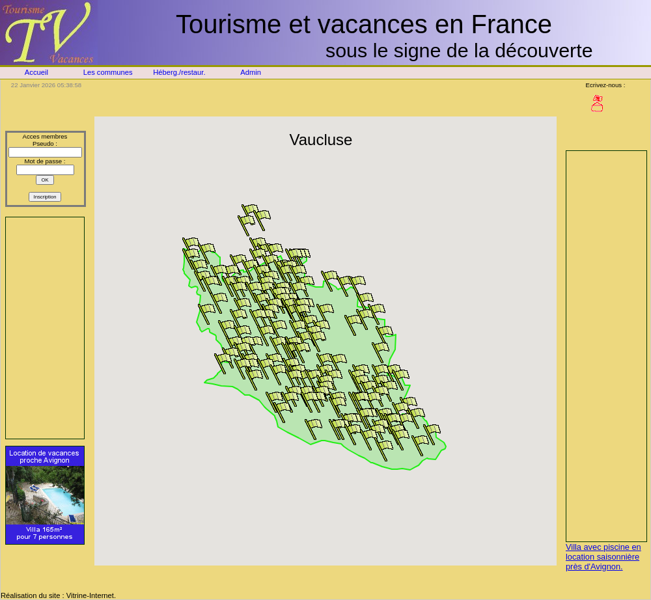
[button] (365, 303)
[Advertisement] (45, 328)
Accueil (36, 72)
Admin (250, 72)
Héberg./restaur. (179, 72)
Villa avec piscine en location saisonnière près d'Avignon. (603, 556)
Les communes (108, 72)
